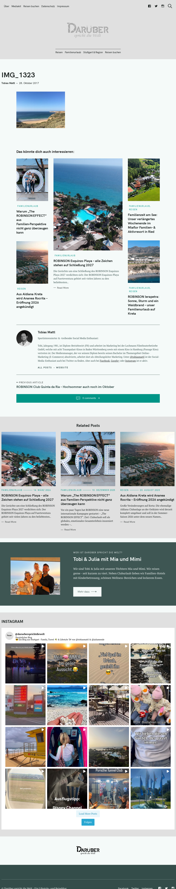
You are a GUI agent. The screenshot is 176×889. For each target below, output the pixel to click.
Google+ (115, 360)
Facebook (105, 360)
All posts (45, 367)
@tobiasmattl (137, 356)
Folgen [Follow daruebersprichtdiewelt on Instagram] (88, 822)
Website (62, 367)
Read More (63, 287)
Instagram (130, 360)
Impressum (63, 6)
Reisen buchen (31, 6)
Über (6, 6)
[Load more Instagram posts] (88, 813)
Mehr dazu (84, 591)
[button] (25, 663)
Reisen (59, 52)
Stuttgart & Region (93, 52)
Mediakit (16, 6)
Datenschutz (48, 6)
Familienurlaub (73, 52)
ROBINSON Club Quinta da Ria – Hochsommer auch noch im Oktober (65, 387)
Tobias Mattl (8, 83)
